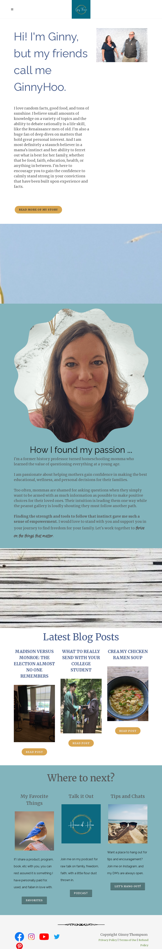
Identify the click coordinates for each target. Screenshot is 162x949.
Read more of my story (38, 209)
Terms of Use (127, 940)
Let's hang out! (128, 886)
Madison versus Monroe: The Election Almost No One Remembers (34, 664)
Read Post (34, 752)
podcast (81, 893)
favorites (34, 900)
